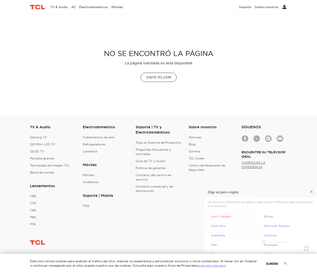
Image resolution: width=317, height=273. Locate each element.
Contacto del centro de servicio (153, 177)
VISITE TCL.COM (158, 77)
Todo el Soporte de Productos (158, 143)
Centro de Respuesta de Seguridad (207, 167)
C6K (33, 210)
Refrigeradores (94, 144)
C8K (33, 196)
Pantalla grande (42, 158)
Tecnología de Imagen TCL (50, 165)
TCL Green (197, 158)
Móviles (88, 175)
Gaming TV (38, 137)
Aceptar (272, 263)
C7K (33, 203)
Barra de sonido (42, 172)
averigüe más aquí (212, 266)
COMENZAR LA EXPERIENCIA (253, 165)
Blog (192, 144)
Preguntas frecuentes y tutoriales (153, 152)
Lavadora (90, 151)
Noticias (195, 137)
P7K (33, 224)
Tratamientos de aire (98, 137)
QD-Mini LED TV (42, 144)
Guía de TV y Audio (150, 161)
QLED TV (37, 151)
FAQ (86, 206)
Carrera (194, 151)
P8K (33, 217)
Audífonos (91, 182)
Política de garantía (150, 168)
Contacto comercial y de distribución (154, 188)
